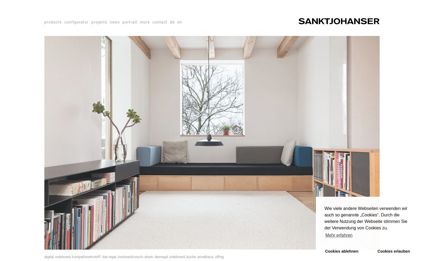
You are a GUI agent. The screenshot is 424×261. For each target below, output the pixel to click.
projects (99, 22)
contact (160, 22)
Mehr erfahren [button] (339, 235)
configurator (76, 22)
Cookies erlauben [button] (393, 251)
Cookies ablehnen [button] (341, 251)
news (115, 22)
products (53, 22)
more (145, 22)
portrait (129, 22)
